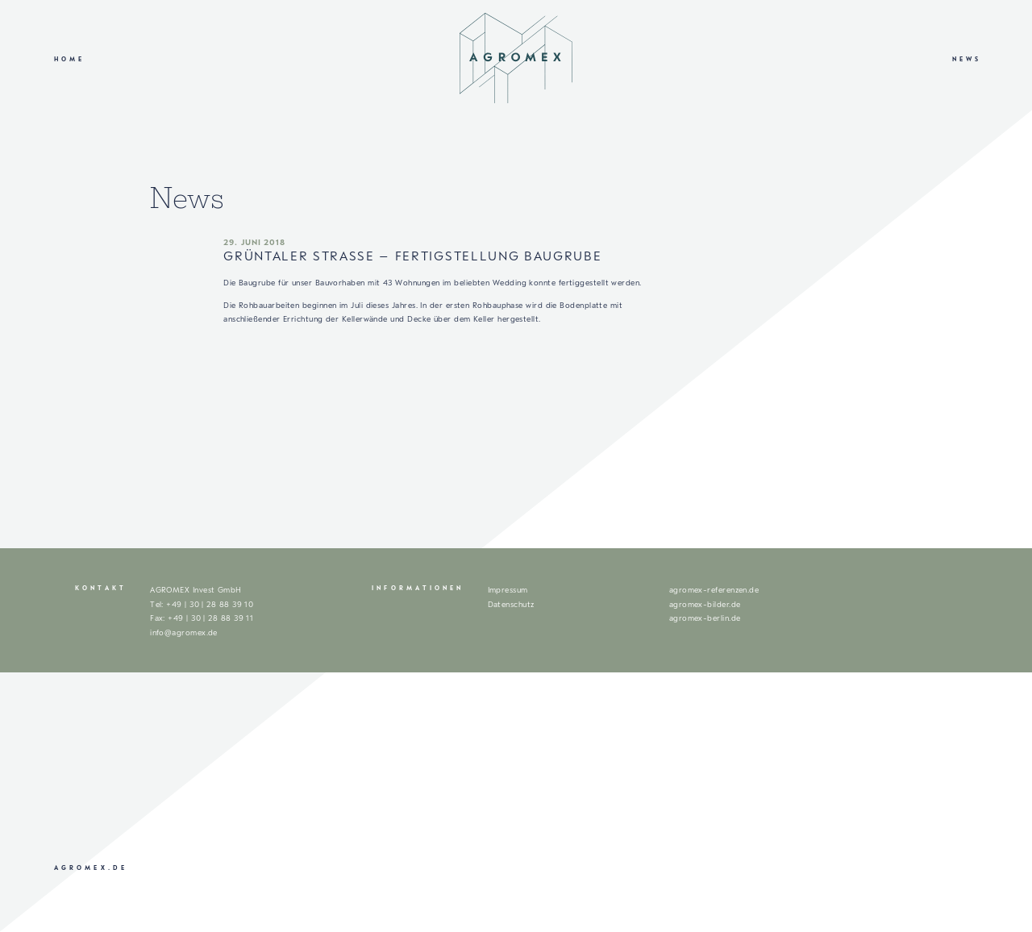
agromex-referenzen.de (714, 589)
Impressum (508, 589)
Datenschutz (511, 604)
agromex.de (90, 868)
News (966, 59)
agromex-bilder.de (705, 604)
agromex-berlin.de (705, 618)
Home (69, 59)
